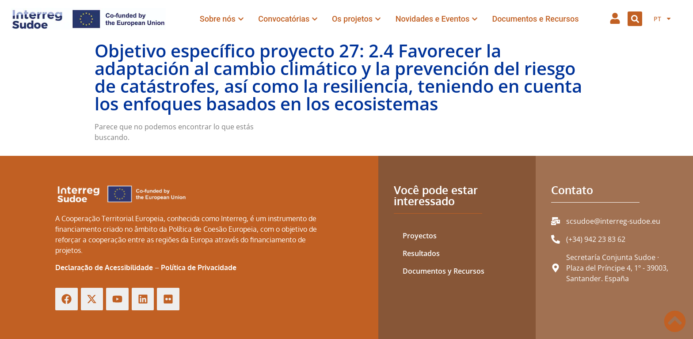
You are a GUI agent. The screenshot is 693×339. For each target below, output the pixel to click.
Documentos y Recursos (443, 271)
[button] (635, 18)
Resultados (421, 253)
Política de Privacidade (198, 267)
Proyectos (420, 236)
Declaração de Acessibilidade (104, 267)
